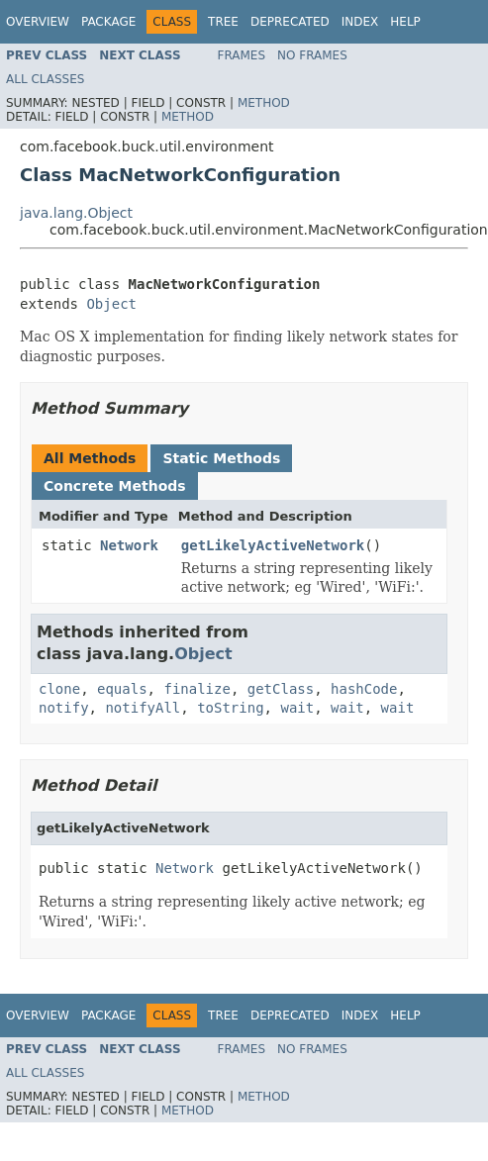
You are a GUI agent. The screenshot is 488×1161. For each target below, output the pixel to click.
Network (129, 545)
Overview (37, 22)
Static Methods (221, 458)
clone (59, 689)
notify (64, 708)
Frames (242, 55)
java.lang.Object (76, 213)
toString (230, 708)
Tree (223, 22)
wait (297, 708)
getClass (280, 689)
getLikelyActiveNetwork (272, 545)
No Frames (312, 55)
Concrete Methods (115, 486)
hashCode (364, 689)
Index (360, 22)
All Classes (45, 79)
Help (405, 22)
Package (108, 22)
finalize (196, 689)
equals (122, 689)
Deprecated (290, 22)
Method (264, 103)
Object (111, 304)
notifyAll (142, 708)
